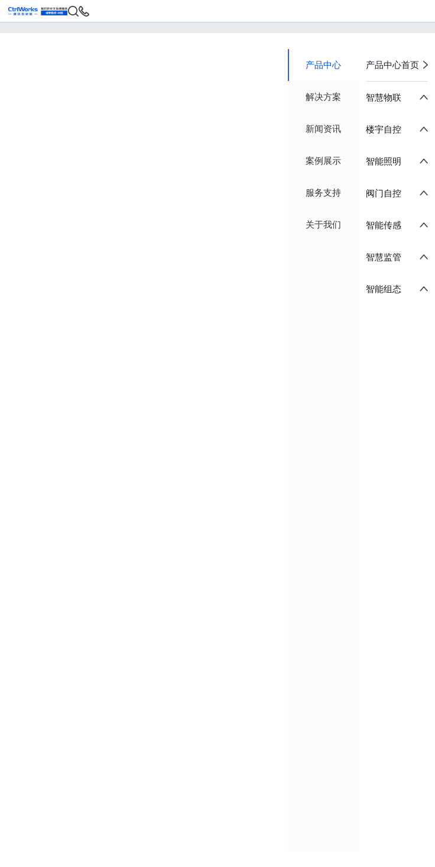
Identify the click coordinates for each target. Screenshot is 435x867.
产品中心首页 (397, 65)
